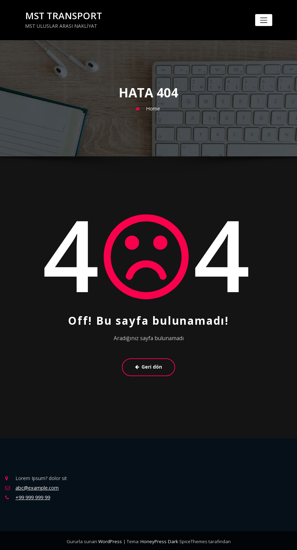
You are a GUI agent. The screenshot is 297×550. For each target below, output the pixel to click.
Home (153, 108)
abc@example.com (36, 486)
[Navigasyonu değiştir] (263, 20)
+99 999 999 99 (32, 496)
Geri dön (149, 366)
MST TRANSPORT (61, 15)
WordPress (111, 540)
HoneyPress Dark (158, 540)
